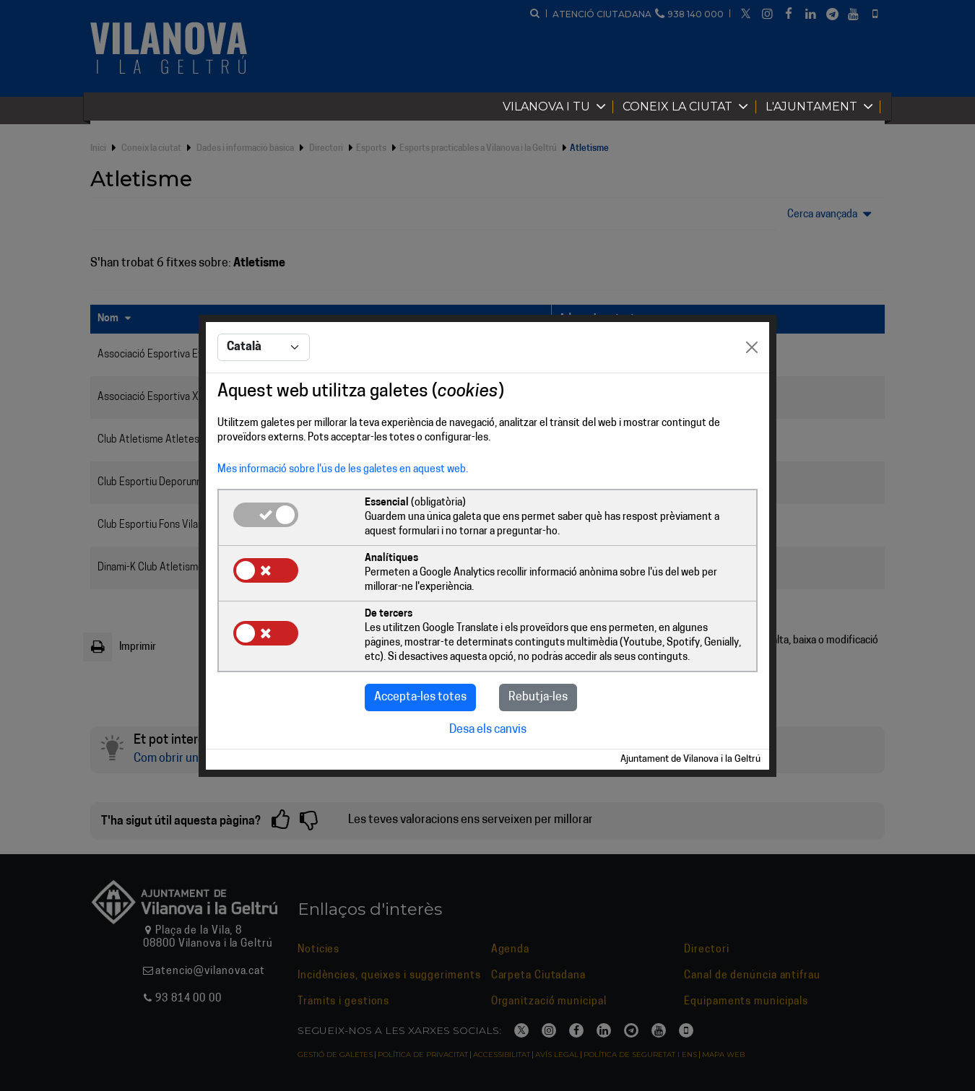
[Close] (751, 347)
